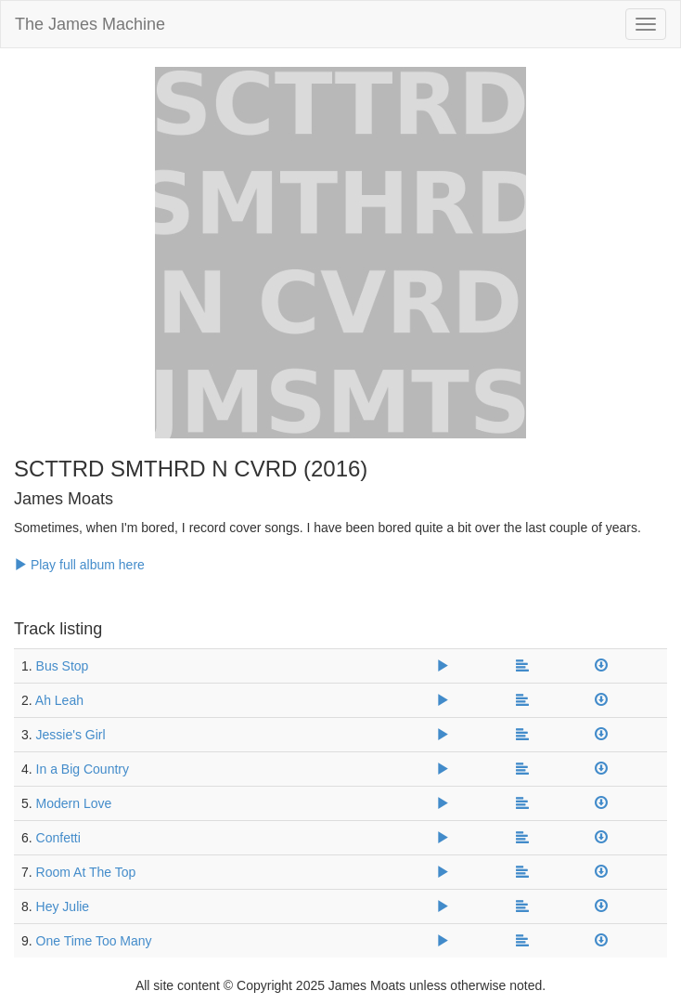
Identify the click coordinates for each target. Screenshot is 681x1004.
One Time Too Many (94, 940)
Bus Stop (62, 665)
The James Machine (90, 24)
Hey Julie (63, 906)
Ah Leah (59, 700)
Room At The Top (86, 872)
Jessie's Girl (71, 734)
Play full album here (79, 564)
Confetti (58, 837)
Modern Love (74, 803)
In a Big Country (82, 769)
